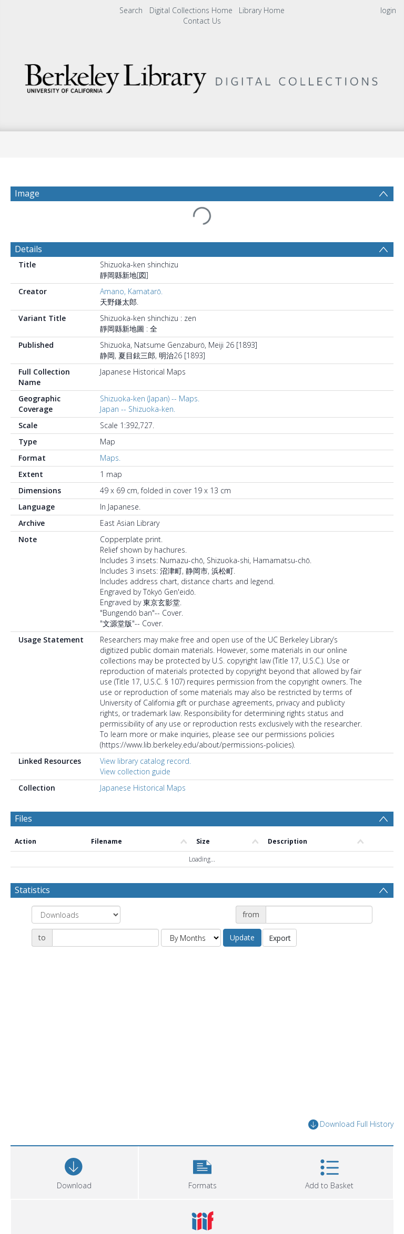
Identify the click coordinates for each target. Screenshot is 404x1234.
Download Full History (350, 1124)
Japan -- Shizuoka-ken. (137, 409)
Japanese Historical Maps (143, 788)
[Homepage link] (201, 76)
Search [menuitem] (131, 10)
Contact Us (202, 21)
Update (242, 937)
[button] (202, 1171)
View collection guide (135, 771)
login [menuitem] (388, 10)
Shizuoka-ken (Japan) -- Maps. (149, 398)
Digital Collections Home (191, 10)
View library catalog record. (145, 761)
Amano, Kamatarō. (131, 291)
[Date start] (319, 915)
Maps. (110, 458)
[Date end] (105, 938)
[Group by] (76, 915)
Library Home (262, 10)
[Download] (74, 1171)
